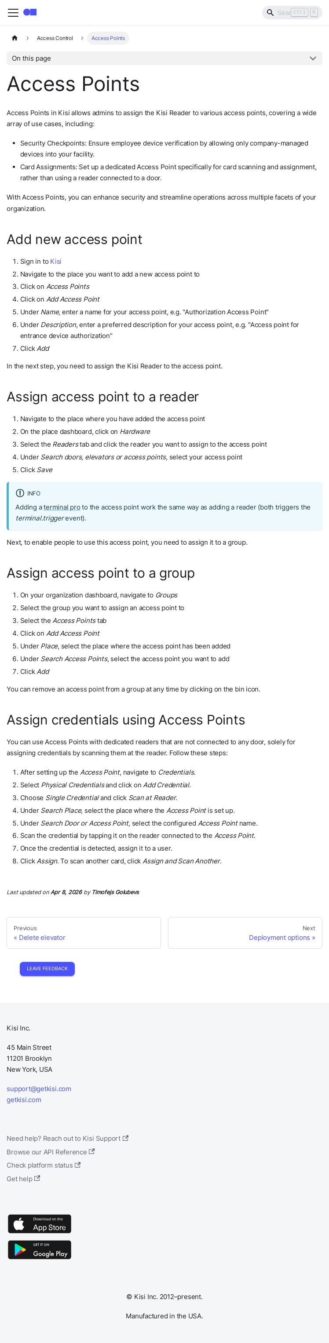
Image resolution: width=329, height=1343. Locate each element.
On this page (31, 58)
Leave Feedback (47, 968)
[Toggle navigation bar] (13, 12)
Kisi (56, 261)
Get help (23, 1179)
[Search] (292, 12)
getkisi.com (24, 1100)
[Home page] (14, 38)
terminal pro (62, 507)
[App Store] (40, 1233)
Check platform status (43, 1165)
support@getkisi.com (39, 1089)
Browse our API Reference (51, 1152)
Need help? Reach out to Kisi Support (67, 1138)
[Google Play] (40, 1259)
